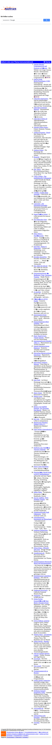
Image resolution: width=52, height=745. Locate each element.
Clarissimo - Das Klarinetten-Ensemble (40, 204)
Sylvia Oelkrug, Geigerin (41, 621)
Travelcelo (37, 658)
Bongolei (36, 157)
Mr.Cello (36, 419)
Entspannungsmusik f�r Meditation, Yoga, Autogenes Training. (43, 275)
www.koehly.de (38, 708)
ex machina (37, 292)
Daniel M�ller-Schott (41, 214)
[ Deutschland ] (10, 737)
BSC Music (37, 169)
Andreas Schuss (39, 150)
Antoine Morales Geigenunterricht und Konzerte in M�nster (40, 66)
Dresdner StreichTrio (40, 257)
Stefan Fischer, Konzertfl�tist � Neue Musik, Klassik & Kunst (41, 601)
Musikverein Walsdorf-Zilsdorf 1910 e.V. (41, 423)
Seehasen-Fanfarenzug (41, 530)
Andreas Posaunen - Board (42, 132)
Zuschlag (36, 722)
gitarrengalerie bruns (40, 315)
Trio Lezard (37, 666)
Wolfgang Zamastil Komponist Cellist (40, 691)
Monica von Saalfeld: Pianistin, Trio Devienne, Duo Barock (41, 408)
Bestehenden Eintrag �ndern (15, 732)
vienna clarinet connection (42, 680)
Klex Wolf (37, 380)
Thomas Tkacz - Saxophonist (43, 634)
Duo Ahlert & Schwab (40, 266)
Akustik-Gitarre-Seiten (41, 127)
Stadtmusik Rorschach (41, 590)
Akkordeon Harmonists (41, 98)
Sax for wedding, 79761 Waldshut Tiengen (41, 498)
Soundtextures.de (39, 553)
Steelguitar (37, 595)
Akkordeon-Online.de (40, 119)
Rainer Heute (38, 492)
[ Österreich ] (18, 737)
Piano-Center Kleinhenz (41, 466)
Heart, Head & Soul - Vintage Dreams (40, 336)
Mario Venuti (38, 393)
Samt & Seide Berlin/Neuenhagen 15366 (42, 80)
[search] (22, 20)
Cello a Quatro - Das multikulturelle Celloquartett (42, 177)
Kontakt (26, 735)
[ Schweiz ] (25, 737)
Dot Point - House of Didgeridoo (40, 247)
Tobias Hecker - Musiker (41, 641)
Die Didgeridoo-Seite (40, 219)
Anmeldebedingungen (31, 732)
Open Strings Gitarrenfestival (43, 429)
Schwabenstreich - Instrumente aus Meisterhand (43, 518)
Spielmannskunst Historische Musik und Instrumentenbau (43, 562)
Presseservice (18, 735)
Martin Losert (38, 396)
